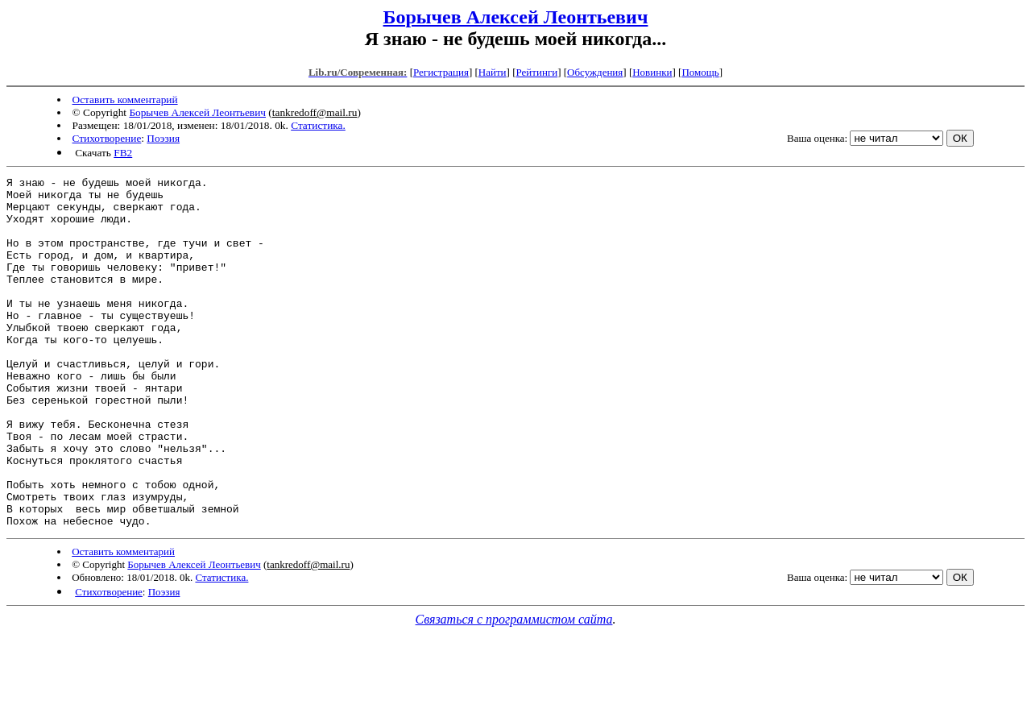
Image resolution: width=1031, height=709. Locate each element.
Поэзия (163, 138)
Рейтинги (537, 72)
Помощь (699, 72)
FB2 (123, 153)
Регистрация (441, 72)
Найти (492, 72)
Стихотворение (107, 138)
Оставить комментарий (125, 99)
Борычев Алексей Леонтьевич (515, 16)
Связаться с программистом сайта (514, 689)
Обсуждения (595, 72)
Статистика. (318, 125)
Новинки (652, 72)
